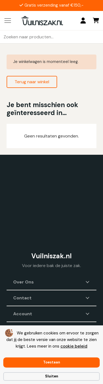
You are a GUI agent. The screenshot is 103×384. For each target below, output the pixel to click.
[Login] (83, 20)
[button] (8, 20)
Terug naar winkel (32, 82)
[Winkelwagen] (96, 20)
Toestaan (51, 362)
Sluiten (51, 376)
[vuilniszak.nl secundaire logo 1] (42, 20)
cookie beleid (73, 346)
